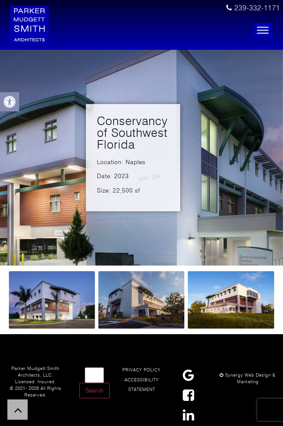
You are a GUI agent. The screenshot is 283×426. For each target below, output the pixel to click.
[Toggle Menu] (263, 30)
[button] (9, 101)
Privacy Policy (141, 370)
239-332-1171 (253, 8)
